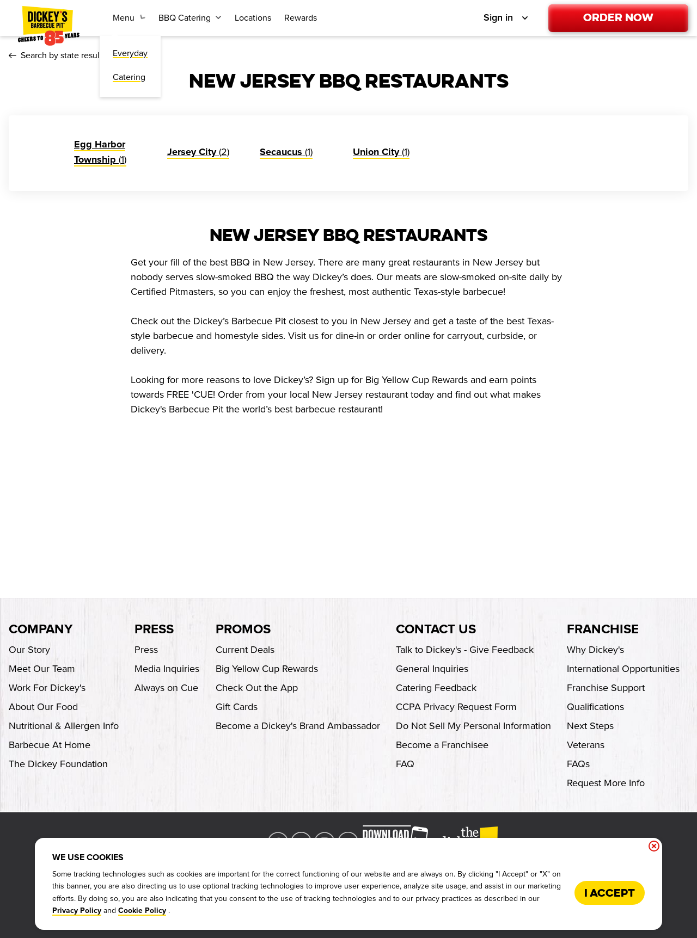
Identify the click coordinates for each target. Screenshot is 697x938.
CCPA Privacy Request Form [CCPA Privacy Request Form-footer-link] (456, 707)
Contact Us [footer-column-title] (436, 629)
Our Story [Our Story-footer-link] (29, 650)
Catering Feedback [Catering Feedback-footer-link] (436, 688)
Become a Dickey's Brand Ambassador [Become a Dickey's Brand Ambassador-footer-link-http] (298, 726)
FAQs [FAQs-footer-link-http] (578, 764)
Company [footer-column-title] (40, 629)
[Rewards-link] (300, 18)
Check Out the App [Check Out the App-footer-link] (257, 688)
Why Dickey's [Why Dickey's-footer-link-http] (595, 650)
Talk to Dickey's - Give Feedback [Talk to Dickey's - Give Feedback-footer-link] (465, 650)
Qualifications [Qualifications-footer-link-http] (595, 707)
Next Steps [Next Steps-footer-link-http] (590, 726)
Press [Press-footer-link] (146, 650)
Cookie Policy (142, 911)
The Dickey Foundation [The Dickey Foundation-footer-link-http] (58, 764)
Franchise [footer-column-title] (603, 629)
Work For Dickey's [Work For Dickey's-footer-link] (47, 688)
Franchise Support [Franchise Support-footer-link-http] (606, 688)
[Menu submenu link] (129, 18)
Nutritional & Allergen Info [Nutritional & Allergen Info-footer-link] (64, 726)
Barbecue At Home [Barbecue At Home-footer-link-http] (49, 745)
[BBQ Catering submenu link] (190, 18)
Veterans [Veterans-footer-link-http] (585, 745)
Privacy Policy (76, 911)
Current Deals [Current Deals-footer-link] (245, 650)
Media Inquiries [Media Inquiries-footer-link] (166, 669)
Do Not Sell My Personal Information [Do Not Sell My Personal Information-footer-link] (473, 726)
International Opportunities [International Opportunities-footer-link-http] (623, 669)
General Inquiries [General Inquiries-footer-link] (432, 669)
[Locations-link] (253, 18)
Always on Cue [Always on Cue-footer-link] (166, 688)
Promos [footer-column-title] (243, 629)
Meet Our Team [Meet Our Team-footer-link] (42, 669)
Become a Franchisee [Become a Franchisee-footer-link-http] (442, 745)
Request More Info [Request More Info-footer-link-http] (606, 783)
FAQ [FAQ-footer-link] (405, 764)
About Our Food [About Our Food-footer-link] (43, 707)
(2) (198, 152)
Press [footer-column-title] (154, 629)
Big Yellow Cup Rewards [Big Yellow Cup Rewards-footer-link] (267, 669)
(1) (286, 152)
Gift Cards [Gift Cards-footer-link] (237, 707)
